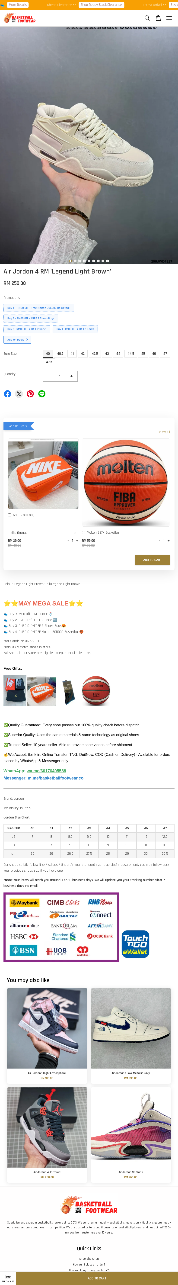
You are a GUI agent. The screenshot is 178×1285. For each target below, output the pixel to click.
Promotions (11, 298)
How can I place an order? (89, 1264)
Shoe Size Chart (89, 1259)
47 (165, 353)
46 (154, 353)
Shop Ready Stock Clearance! (114, 5)
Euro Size (10, 353)
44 (118, 353)
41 (72, 353)
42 (83, 353)
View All (164, 432)
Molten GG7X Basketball (101, 532)
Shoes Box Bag (21, 515)
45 (143, 353)
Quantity (9, 374)
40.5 (60, 353)
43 (107, 353)
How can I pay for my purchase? (89, 1270)
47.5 (49, 362)
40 (48, 353)
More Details (31, 5)
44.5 (130, 353)
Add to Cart (152, 560)
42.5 (95, 353)
